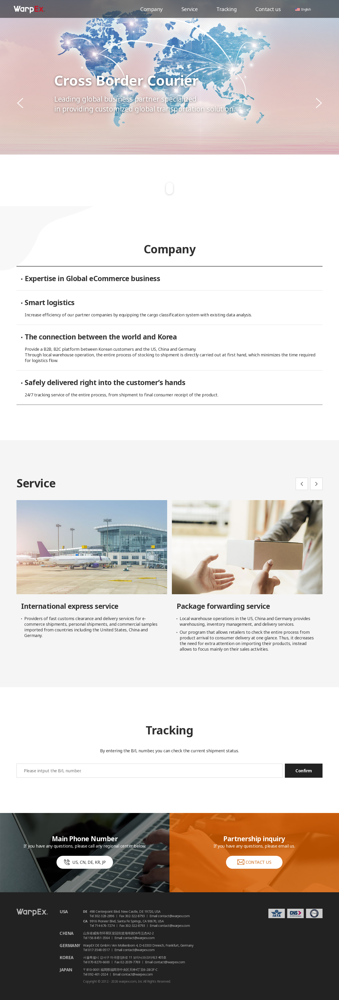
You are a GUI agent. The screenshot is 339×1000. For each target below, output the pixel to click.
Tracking (226, 8)
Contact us (268, 8)
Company (151, 8)
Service (190, 8)
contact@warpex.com (174, 916)
